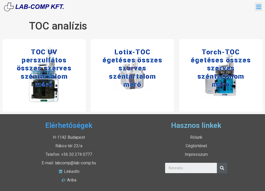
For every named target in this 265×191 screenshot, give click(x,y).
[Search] (222, 168)
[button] (258, 7)
